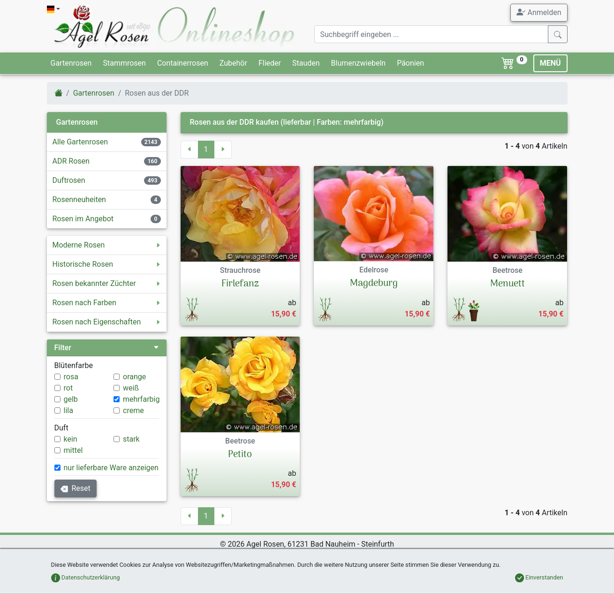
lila (68, 410)
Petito (240, 454)
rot (68, 387)
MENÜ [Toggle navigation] (550, 63)
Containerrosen (182, 63)
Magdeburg (374, 283)
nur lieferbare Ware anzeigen (111, 467)
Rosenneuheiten (79, 199)
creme (133, 410)
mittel (73, 450)
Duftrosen (69, 180)
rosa (71, 376)
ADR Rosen (71, 161)
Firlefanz (240, 284)
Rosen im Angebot (83, 218)
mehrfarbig (141, 399)
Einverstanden (539, 577)
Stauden (306, 63)
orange (134, 376)
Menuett (507, 284)
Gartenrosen (71, 63)
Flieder (269, 63)
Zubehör (233, 63)
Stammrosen (124, 63)
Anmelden (538, 12)
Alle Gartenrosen (80, 141)
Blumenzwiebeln (358, 63)
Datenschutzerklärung (85, 577)
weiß (131, 387)
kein (70, 439)
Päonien (410, 63)
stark (131, 439)
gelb (71, 399)
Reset (76, 488)
